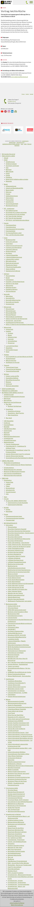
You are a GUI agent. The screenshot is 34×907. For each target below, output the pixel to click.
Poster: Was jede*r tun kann (16, 585)
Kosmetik (7, 294)
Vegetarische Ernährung (13, 271)
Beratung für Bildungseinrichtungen (14, 471)
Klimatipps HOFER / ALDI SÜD (17, 635)
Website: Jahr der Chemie (15, 593)
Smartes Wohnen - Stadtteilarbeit (18, 664)
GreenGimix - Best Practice (16, 413)
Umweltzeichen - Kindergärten (17, 882)
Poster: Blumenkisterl (14, 581)
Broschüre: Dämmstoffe (15, 537)
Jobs (25, 144)
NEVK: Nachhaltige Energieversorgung (19, 647)
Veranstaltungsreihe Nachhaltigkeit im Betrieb (19, 458)
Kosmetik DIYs (10, 298)
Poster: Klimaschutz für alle (16, 587)
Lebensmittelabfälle (12, 255)
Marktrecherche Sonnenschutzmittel (19, 572)
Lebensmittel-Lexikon (12, 259)
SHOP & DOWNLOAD (8, 389)
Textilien (6, 354)
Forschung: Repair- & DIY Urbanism (18, 800)
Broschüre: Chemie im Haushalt (17, 529)
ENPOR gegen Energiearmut (16, 796)
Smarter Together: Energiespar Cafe (18, 723)
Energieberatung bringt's (15, 616)
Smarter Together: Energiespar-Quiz (18, 725)
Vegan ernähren (10, 269)
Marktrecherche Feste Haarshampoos (19, 570)
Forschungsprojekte (12, 788)
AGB (22, 144)
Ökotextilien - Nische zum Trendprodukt (19, 865)
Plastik (8, 175)
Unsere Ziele (9, 482)
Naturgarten (9, 285)
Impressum (12, 142)
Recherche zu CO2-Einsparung (17, 805)
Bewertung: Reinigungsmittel (16, 836)
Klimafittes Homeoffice (13, 380)
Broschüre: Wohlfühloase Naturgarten (19, 539)
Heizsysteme (10, 198)
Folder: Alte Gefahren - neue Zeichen (18, 542)
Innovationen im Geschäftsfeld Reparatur (20, 802)
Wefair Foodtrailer (13, 769)
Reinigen (8, 382)
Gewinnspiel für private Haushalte (18, 503)
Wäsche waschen (11, 360)
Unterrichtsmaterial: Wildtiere (16, 752)
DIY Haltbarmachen (12, 210)
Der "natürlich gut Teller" (15, 838)
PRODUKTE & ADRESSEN (9, 391)
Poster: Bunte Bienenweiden (16, 579)
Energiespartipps (11, 225)
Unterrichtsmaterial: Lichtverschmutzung (20, 734)
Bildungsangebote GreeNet (16, 701)
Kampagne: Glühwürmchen (16, 550)
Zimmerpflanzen (11, 291)
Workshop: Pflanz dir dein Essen (17, 781)
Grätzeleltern (12, 694)
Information (9, 525)
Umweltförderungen (10, 440)
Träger (8, 486)
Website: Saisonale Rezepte (16, 599)
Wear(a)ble (11, 760)
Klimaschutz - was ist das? (13, 320)
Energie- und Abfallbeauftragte (17, 841)
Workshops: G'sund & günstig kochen (19, 777)
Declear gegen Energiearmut (16, 794)
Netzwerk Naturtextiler (14, 855)
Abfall (5, 160)
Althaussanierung (11, 186)
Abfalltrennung (10, 162)
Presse (29, 144)
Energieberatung (11, 227)
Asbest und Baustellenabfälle (14, 188)
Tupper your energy (13, 666)
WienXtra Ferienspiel (14, 767)
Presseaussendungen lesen (14, 516)
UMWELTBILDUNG (8, 461)
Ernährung (7, 423)
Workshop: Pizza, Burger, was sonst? (18, 773)
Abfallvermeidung (11, 164)
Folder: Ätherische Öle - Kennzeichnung (19, 544)
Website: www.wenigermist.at (16, 762)
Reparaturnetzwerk (13, 654)
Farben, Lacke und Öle (12, 376)
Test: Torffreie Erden (14, 809)
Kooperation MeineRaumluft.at (17, 637)
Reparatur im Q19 (13, 656)
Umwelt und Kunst (13, 730)
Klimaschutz (7, 307)
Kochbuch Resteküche (14, 554)
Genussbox (11, 843)
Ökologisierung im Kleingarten (17, 651)
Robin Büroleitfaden (14, 869)
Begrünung (7, 398)
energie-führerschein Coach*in (17, 687)
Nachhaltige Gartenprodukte (16, 851)
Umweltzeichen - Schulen (15, 880)
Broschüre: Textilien (13, 535)
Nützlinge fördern (11, 287)
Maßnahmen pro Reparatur (16, 803)
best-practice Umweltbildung (12, 473)
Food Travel (11, 713)
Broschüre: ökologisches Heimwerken (19, 531)
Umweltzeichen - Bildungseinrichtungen (19, 875)
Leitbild (8, 484)
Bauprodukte (10, 190)
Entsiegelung (10, 280)
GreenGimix (9, 409)
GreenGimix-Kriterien (14, 411)
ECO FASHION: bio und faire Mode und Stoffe (19, 356)
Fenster (8, 194)
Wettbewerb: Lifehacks (15, 764)
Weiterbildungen (9, 442)
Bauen (6, 184)
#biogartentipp (10, 276)
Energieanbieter (10, 231)
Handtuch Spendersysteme (16, 845)
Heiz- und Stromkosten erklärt (15, 235)
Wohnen (6, 374)
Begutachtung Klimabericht (16, 792)
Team (5, 497)
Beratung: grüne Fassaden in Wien (18, 612)
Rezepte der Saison (11, 265)
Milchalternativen (11, 261)
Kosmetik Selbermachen (13, 300)
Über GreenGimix (13, 415)
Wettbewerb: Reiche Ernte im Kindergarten (20, 766)
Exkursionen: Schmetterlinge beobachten (20, 707)
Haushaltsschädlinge (12, 378)
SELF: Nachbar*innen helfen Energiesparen (20, 662)
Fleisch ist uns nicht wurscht (14, 245)
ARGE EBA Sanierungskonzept (17, 610)
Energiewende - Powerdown (16, 840)
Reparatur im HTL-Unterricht (16, 717)
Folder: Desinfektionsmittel (16, 548)
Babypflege (9, 296)
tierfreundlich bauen (12, 350)
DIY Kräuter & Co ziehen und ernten (16, 212)
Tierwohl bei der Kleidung (13, 369)
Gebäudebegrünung (12, 196)
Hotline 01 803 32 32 (14, 606)
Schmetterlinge (12, 341)
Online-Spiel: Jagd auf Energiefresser (18, 719)
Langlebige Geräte (13, 639)
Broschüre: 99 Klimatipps (15, 541)
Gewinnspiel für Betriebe (15, 504)
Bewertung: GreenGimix (15, 834)
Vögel (7, 352)
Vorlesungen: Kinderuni (14, 758)
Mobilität (6, 427)
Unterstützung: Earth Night (15, 653)
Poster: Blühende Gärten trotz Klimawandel (20, 583)
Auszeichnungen (11, 492)
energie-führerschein (14, 685)
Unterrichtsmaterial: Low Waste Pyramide (20, 736)
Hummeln (11, 339)
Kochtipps (9, 253)
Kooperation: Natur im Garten (16, 556)
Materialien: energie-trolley (16, 689)
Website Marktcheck (14, 597)
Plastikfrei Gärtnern (11, 289)
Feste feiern (9, 243)
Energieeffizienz (9, 425)
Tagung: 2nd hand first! (14, 727)
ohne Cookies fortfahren (17, 903)
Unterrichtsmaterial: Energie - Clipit (18, 732)
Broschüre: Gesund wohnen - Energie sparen (21, 533)
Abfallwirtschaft (9, 394)
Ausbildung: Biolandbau (15, 681)
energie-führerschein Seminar (14, 456)
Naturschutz (7, 327)
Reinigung (7, 434)
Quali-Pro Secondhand (14, 867)
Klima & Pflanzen (11, 315)
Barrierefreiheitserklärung (11, 144)
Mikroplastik (9, 171)
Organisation (8, 480)
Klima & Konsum (11, 311)
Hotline (8, 509)
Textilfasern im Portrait (12, 362)
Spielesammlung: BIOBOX (15, 721)
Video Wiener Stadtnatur (15, 756)
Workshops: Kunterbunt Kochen (17, 779)
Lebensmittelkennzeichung (14, 257)
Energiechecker (12, 617)
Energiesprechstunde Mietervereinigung (20, 623)
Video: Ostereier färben (14, 591)
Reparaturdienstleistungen (12, 436)
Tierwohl (6, 365)
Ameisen (10, 333)
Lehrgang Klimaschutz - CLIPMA (17, 692)
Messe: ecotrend (13, 574)
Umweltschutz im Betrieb (13, 814)
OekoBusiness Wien (10, 429)
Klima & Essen (10, 309)
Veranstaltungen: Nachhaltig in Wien (18, 754)
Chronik (6, 499)
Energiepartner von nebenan (16, 691)
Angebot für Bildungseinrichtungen (14, 396)
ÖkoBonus (11, 859)
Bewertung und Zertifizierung (12, 402)
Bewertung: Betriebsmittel (15, 830)
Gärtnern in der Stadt (12, 283)
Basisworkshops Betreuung (16, 822)
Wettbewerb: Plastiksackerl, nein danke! (19, 601)
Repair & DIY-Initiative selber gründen (17, 179)
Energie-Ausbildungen (12, 444)
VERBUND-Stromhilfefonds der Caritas (19, 672)
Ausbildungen (10, 679)
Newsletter (9, 511)
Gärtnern (6, 274)
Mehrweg (8, 169)
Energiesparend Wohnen (15, 798)
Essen (4, 8)
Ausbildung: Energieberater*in (17, 683)
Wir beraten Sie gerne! (8, 154)
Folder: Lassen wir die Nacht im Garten (19, 546)
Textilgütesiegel (10, 358)
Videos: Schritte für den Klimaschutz (16, 318)
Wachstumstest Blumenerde (16, 811)
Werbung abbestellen (12, 386)
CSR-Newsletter (9, 421)
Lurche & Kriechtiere (12, 346)
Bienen (10, 335)
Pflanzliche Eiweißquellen (13, 267)
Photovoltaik (10, 200)
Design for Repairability (15, 705)
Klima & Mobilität (11, 313)
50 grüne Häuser (13, 790)
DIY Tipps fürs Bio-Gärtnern (14, 216)
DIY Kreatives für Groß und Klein (15, 214)
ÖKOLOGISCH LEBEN (8, 156)
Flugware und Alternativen (14, 247)
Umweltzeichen (8, 438)
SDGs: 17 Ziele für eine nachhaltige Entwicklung (20, 324)
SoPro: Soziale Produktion (15, 873)
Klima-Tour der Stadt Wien (15, 715)
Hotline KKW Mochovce (15, 633)
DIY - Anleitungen (9, 208)
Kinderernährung (11, 251)
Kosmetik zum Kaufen (12, 302)
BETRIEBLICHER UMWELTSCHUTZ (12, 392)
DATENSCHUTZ (20, 142)
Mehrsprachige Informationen (13, 475)
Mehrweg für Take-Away (15, 847)
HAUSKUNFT (12, 629)
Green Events (8, 430)
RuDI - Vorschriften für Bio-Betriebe (18, 863)
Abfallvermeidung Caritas (15, 820)
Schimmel (9, 384)
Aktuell (6, 158)
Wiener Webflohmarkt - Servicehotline (19, 676)
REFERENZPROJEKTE (10, 523)
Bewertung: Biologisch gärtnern (17, 832)
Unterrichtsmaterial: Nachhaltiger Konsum (20, 738)
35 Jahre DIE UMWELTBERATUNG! (16, 501)
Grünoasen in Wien (13, 627)
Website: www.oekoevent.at (16, 595)
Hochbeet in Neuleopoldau (16, 631)
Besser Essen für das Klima (16, 828)
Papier (8, 173)
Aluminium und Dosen (12, 166)
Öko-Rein (8, 404)
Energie (6, 223)
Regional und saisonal (12, 263)
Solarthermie (10, 202)
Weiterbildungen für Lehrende (13, 469)
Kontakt (17, 145)
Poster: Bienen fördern (14, 578)
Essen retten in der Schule (15, 711)
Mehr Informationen (17, 905)
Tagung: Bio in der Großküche (16, 728)
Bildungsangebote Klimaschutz (17, 703)
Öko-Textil (9, 418)
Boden (8, 278)
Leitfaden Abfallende (14, 558)
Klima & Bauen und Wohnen (14, 317)
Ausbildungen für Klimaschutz (15, 322)
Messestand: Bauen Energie (16, 576)
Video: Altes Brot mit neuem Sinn (17, 589)
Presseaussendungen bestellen (15, 518)
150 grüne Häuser (13, 608)
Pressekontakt (10, 520)
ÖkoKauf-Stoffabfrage (14, 406)
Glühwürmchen (12, 337)
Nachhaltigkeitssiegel (14, 853)
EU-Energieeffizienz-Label (13, 233)
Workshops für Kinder (14, 775)
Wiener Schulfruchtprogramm (17, 771)
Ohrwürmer (11, 343)
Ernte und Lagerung (12, 242)
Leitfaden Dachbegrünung (15, 560)
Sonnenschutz (10, 304)
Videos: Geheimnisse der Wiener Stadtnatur (19, 465)
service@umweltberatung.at (19, 77)
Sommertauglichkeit (12, 204)
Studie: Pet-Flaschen (14, 807)
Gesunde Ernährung (12, 249)
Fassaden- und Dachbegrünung (15, 281)
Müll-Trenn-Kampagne (14, 849)
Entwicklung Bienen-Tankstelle (17, 709)
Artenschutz (9, 329)
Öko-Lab (10, 857)
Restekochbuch (12, 871)
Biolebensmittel (10, 240)
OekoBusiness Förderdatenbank (17, 861)
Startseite (25, 141)
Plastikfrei (9, 177)
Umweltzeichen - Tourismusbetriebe (18, 884)
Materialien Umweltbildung (12, 463)
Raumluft (6, 432)
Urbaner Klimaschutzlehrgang (16, 696)
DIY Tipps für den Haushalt (14, 218)
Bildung (8, 699)
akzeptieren (17, 901)
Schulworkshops (9, 467)
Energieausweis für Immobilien (15, 229)
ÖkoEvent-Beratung (14, 649)
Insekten (8, 331)
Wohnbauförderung (12, 205)
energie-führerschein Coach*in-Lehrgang (18, 454)
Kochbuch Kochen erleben (15, 552)
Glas (7, 167)
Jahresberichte (10, 490)
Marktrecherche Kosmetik (15, 564)
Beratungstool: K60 (13, 614)
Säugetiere (9, 348)
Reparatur (9, 181)
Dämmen (8, 192)
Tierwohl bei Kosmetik (12, 371)
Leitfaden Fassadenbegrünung (17, 562)
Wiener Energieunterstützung (16, 674)
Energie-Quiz (11, 625)
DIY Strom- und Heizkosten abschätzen (17, 220)
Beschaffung (7, 400)
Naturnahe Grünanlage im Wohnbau (18, 645)
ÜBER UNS (5, 478)
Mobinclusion (12, 643)
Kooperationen (10, 488)
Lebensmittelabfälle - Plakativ (17, 641)
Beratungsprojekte (11, 604)
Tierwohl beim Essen (12, 367)
